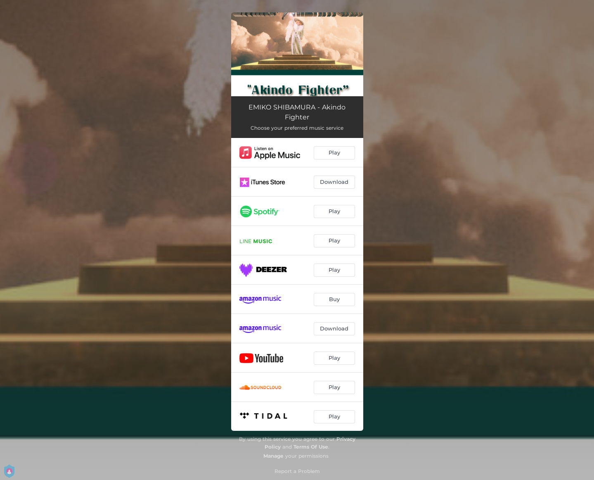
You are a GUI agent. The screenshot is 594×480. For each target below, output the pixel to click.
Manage (273, 456)
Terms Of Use (310, 447)
